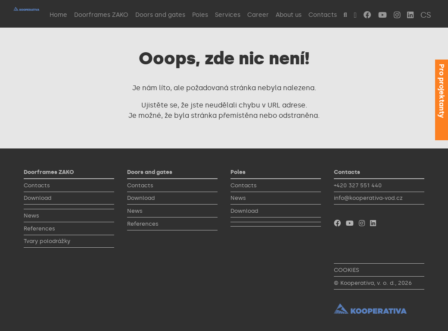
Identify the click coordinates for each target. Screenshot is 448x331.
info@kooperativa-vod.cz (368, 198)
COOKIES (346, 270)
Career (258, 15)
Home (58, 15)
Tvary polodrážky (47, 241)
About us (289, 15)
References (39, 228)
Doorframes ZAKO (101, 15)
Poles (200, 15)
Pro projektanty (442, 91)
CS (425, 15)
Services (227, 15)
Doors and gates (160, 15)
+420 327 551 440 (358, 185)
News (31, 215)
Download (37, 198)
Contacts (322, 15)
